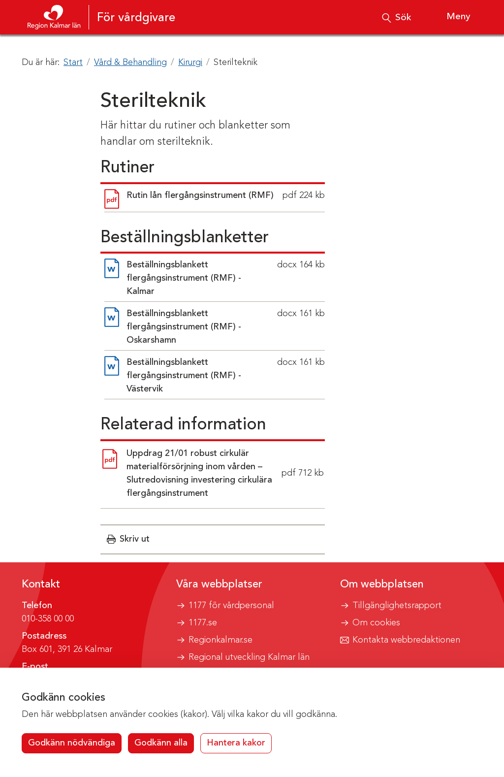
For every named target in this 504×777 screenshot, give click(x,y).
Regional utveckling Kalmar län (249, 657)
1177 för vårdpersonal (231, 605)
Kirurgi (190, 62)
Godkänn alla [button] (161, 743)
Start (73, 62)
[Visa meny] (449, 17)
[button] (128, 539)
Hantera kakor (236, 743)
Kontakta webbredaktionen (406, 640)
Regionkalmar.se (220, 640)
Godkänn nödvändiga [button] (71, 743)
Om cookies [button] (376, 622)
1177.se (203, 622)
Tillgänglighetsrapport (396, 605)
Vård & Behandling (130, 62)
